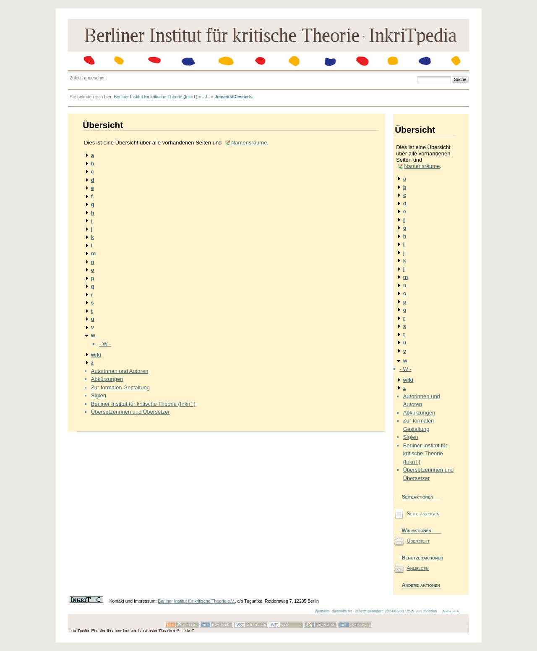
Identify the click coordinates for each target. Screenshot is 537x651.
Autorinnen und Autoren (120, 371)
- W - (105, 344)
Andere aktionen (420, 585)
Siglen (98, 395)
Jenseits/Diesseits (233, 96)
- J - (206, 96)
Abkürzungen (107, 379)
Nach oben (451, 611)
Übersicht (418, 541)
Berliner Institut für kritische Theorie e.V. (196, 601)
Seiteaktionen (417, 497)
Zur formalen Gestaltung (120, 387)
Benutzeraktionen (421, 557)
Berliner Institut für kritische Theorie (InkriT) (155, 96)
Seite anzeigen (423, 513)
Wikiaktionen (416, 530)
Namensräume (249, 142)
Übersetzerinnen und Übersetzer (130, 412)
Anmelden (418, 568)
